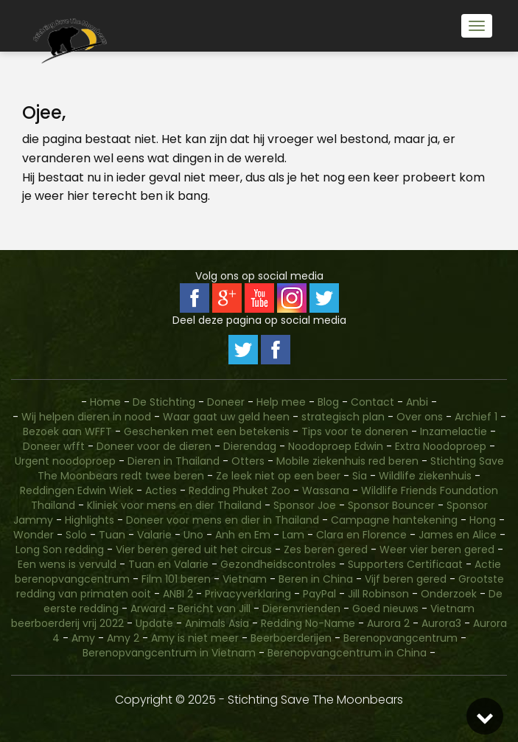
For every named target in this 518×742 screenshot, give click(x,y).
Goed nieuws (385, 608)
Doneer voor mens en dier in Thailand (222, 520)
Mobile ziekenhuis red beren (347, 461)
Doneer (227, 402)
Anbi (417, 402)
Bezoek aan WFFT (67, 431)
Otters (248, 461)
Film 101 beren (176, 579)
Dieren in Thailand (173, 461)
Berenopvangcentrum (400, 638)
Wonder (33, 534)
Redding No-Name (308, 623)
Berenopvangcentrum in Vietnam (169, 652)
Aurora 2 (388, 623)
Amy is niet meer (195, 638)
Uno (193, 534)
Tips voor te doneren (354, 431)
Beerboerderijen (291, 638)
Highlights (89, 520)
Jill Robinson (378, 593)
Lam (293, 534)
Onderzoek (449, 593)
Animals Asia (217, 623)
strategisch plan (343, 416)
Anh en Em (242, 534)
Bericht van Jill (214, 608)
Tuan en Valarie (168, 564)
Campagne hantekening (394, 520)
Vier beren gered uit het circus (194, 549)
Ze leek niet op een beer (278, 475)
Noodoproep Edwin (335, 446)
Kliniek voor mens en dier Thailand (174, 505)
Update (154, 623)
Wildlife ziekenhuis (425, 475)
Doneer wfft (54, 446)
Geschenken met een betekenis (207, 431)
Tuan (112, 534)
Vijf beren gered (406, 579)
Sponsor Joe (304, 505)
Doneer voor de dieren (154, 446)
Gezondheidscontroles (278, 564)
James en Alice (458, 534)
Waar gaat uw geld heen (226, 416)
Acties (161, 490)
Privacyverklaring (248, 593)
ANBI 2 (178, 593)
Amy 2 (123, 638)
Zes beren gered (326, 549)
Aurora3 (441, 623)
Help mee (281, 402)
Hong (482, 520)
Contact (374, 402)
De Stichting (164, 402)
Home (105, 402)
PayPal (319, 593)
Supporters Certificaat (405, 564)
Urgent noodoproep (65, 461)
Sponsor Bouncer (391, 505)
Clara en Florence (361, 534)
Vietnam (245, 579)
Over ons (419, 416)
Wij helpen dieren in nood (86, 416)
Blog (328, 402)
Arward (148, 608)
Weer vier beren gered (436, 549)
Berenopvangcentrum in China (347, 652)
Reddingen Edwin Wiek (76, 490)
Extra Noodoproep (440, 446)
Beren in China (316, 579)
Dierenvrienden (301, 608)
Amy (83, 638)
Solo (76, 534)
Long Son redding (59, 549)
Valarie (154, 534)
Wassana (325, 490)
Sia (359, 475)
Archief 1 (476, 416)
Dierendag (249, 446)
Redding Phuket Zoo (239, 490)
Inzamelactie (453, 431)
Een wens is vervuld (67, 564)
